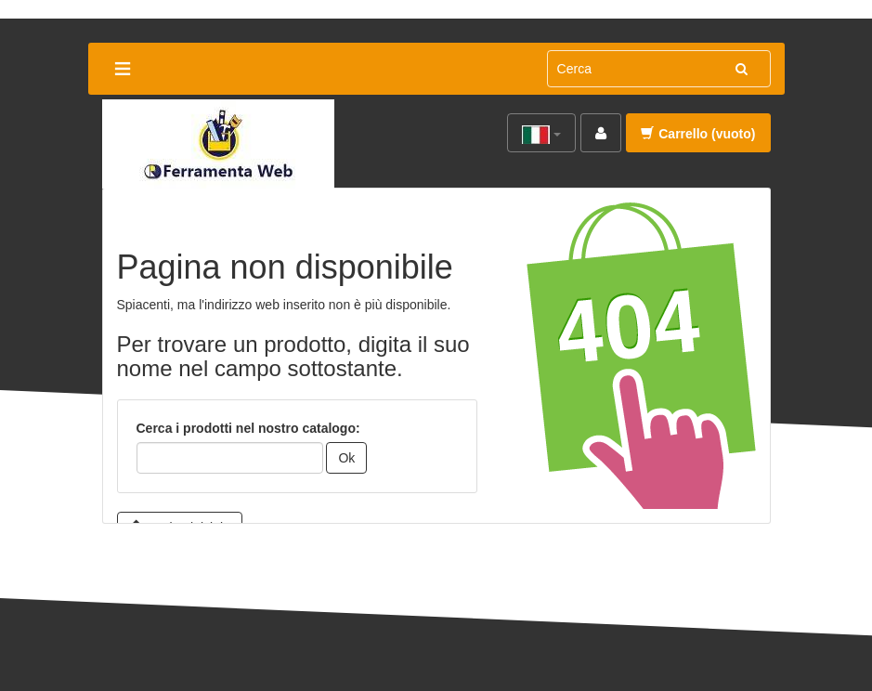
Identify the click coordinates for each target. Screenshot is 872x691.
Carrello (698, 133)
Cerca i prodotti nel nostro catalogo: (248, 428)
